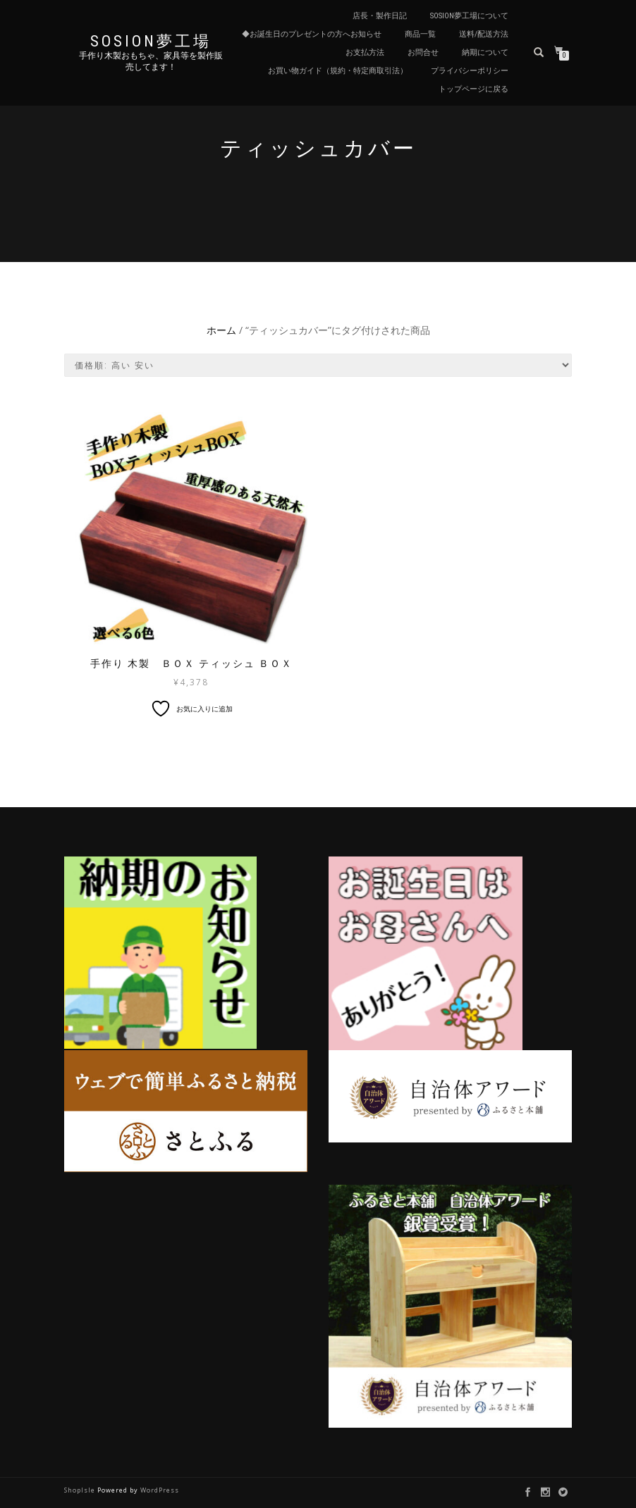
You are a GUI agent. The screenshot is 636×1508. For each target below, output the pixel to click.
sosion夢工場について (469, 15)
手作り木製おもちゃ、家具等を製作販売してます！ (151, 61)
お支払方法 (364, 52)
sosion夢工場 (151, 41)
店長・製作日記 (380, 15)
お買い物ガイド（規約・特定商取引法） (338, 70)
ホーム (221, 330)
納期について (485, 52)
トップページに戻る (473, 89)
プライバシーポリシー (469, 70)
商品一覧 (420, 34)
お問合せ (423, 52)
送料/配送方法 (483, 34)
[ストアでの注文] (318, 365)
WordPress (159, 1490)
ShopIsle (80, 1490)
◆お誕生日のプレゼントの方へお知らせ (311, 34)
